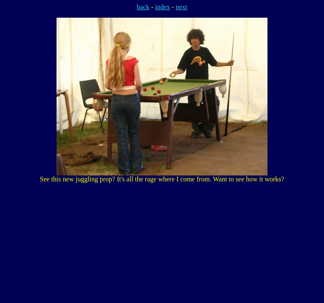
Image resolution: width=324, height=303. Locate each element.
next (181, 7)
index (162, 7)
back (143, 7)
